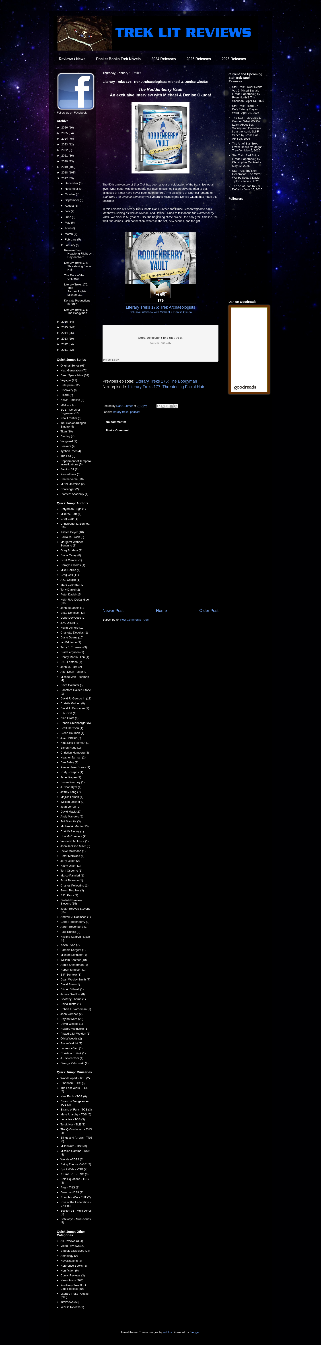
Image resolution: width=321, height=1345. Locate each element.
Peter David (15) (71, 594)
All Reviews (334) (71, 1241)
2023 (65, 144)
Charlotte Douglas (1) (74, 632)
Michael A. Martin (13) (74, 826)
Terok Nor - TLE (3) (72, 1124)
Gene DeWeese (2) (72, 617)
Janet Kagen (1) (70, 777)
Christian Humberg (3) (74, 752)
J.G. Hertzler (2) (70, 738)
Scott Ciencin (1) (71, 560)
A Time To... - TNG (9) (74, 1174)
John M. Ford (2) (71, 666)
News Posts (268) (71, 1280)
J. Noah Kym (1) (70, 787)
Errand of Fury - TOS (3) (76, 1109)
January (70, 245)
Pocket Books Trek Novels (118, 59)
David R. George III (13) (75, 698)
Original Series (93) (72, 365)
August (70, 205)
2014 (65, 332)
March (69, 234)
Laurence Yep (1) (71, 1048)
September (72, 200)
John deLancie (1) (72, 607)
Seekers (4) (67, 446)
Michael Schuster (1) (73, 954)
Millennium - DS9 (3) (73, 1146)
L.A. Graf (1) (68, 713)
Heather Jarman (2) (73, 757)
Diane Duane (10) (71, 637)
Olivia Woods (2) (71, 1038)
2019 (65, 167)
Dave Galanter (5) (71, 685)
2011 (65, 349)
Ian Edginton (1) (70, 642)
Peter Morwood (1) (72, 856)
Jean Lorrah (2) (70, 806)
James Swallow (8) (72, 994)
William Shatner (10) (73, 960)
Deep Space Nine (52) (74, 375)
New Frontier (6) (70, 418)
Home (161, 610)
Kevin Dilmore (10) (72, 627)
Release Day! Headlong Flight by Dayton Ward (77, 254)
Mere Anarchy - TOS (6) (75, 1114)
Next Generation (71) (73, 370)
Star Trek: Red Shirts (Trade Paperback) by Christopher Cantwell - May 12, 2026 (246, 160)
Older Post (208, 610)
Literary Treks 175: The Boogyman (166, 381)
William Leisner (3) (72, 801)
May (68, 222)
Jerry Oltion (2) (70, 860)
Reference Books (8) (73, 1265)
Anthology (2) (69, 1255)
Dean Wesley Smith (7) (75, 979)
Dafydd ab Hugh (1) (73, 509)
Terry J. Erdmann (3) (73, 647)
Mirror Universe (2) (72, 484)
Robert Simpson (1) (73, 969)
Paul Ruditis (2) (70, 931)
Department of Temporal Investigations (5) (75, 462)
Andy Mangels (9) (71, 816)
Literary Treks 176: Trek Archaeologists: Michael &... (76, 290)
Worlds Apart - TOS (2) (75, 1078)
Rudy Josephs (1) (71, 772)
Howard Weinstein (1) (74, 1028)
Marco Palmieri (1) (72, 875)
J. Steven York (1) (71, 1058)
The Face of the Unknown (74, 277)
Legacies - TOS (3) (72, 1119)
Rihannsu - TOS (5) (72, 1083)
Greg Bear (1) (69, 518)
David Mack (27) (71, 811)
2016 (65, 321)
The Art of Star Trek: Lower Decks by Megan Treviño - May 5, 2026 (247, 147)
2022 (65, 150)
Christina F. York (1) (73, 1053)
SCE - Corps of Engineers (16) (70, 411)
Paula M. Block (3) (72, 537)
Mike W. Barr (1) (70, 514)
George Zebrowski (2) (74, 1063)
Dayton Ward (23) (71, 1019)
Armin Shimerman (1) (74, 964)
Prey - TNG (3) (69, 1187)
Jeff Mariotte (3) (70, 821)
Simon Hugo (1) (70, 747)
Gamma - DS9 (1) (71, 1192)
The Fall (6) (67, 456)
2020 (65, 161)
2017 (65, 178)
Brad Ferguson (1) (72, 652)
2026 (65, 127)
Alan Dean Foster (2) (73, 671)
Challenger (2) (69, 489)
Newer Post (113, 610)
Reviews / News (72, 59)
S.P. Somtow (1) (70, 974)
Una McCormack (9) (73, 836)
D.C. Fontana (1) (71, 662)
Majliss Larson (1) (71, 797)
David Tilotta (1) (70, 1004)
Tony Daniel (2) (70, 589)
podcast (135, 412)
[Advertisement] (160, 571)
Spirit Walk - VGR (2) (73, 1169)
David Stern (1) (70, 984)
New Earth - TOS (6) (73, 1096)
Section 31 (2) (69, 469)
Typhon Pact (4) (70, 451)
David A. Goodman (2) (74, 708)
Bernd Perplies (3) (72, 890)
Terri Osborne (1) (71, 870)
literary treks (121, 412)
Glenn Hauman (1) (72, 733)
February (71, 239)
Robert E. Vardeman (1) (75, 1009)
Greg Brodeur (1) (71, 550)
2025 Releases (199, 59)
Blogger (195, 1332)
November (72, 188)
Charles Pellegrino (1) (74, 885)
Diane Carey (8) (70, 555)
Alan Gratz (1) (69, 718)
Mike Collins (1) (70, 570)
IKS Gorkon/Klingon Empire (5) (73, 424)
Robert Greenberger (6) (75, 723)
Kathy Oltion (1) (70, 865)
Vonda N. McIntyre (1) (74, 841)
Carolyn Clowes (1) (72, 565)
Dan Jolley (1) (69, 762)
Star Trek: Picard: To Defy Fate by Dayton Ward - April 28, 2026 (245, 109)
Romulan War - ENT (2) (75, 1197)
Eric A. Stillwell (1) (72, 989)
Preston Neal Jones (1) (75, 767)
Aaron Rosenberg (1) (73, 926)
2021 (65, 155)
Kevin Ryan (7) (70, 945)
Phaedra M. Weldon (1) (75, 1033)
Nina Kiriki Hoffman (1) (75, 742)
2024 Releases (163, 59)
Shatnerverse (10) (72, 479)
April (68, 228)
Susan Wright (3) (71, 1043)
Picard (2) (66, 395)
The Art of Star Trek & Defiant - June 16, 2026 (247, 187)
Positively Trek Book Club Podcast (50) (73, 1287)
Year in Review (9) (72, 1307)
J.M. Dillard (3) (69, 622)
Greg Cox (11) (69, 575)
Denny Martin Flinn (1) (74, 657)
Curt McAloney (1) (72, 831)
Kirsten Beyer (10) (72, 532)
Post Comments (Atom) (135, 619)
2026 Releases (234, 59)
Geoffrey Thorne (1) (73, 999)
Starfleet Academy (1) (74, 494)
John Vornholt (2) (71, 1014)
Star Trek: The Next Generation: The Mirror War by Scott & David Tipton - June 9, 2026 (246, 176)
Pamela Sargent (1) (73, 950)
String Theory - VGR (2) (75, 1164)
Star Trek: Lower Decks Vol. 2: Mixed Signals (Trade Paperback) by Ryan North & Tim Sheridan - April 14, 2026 (248, 93)
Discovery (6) (69, 390)
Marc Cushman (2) (72, 584)
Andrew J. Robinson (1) (75, 917)
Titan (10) (66, 431)
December (72, 183)
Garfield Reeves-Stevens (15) (71, 902)
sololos (167, 1332)
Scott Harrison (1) (71, 728)
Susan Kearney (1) (72, 782)
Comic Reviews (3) (72, 1275)
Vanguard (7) (68, 441)
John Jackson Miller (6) (75, 846)
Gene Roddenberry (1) (74, 921)
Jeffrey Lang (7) (70, 792)
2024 (65, 138)
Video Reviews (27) (72, 1245)
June (68, 217)
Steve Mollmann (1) (73, 851)
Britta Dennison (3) (72, 612)
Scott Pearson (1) (71, 880)
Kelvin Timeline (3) (72, 399)
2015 (65, 327)
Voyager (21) (68, 380)
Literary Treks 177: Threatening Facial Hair (166, 387)
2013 (65, 338)
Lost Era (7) (68, 404)
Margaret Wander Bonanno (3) (71, 543)
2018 (65, 172)
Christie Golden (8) (72, 703)
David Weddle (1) (71, 1023)
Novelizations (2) (71, 1260)
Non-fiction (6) (69, 1270)
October (70, 194)
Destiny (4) (67, 436)
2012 (65, 344)
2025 (65, 133)
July (68, 211)
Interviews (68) (69, 1302)
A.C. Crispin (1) (70, 579)
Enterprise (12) (70, 385)
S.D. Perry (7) (69, 895)
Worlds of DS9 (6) (71, 1159)
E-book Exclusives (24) (75, 1250)
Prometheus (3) (70, 474)
